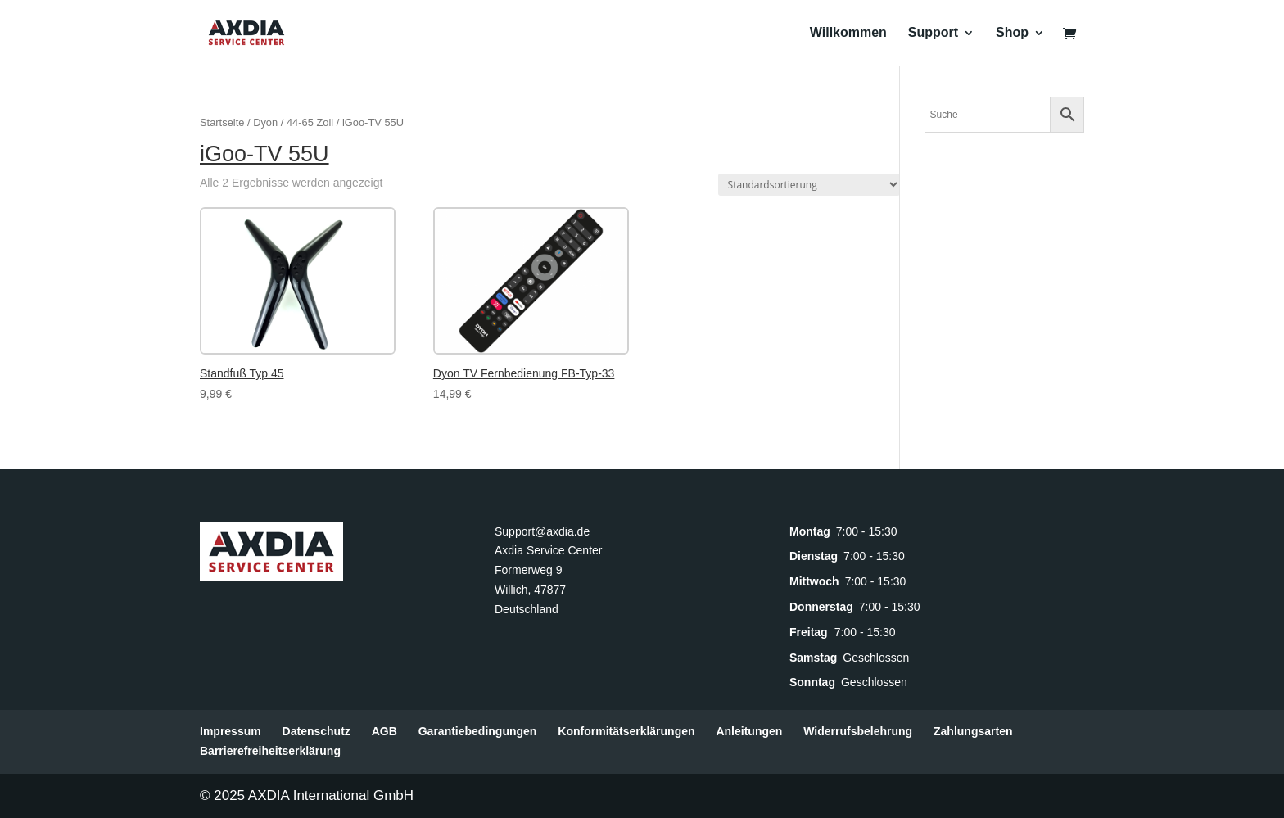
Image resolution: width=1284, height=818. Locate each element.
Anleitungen (749, 731)
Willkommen (848, 33)
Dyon (265, 122)
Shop (1012, 33)
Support (933, 33)
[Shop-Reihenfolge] (809, 185)
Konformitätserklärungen (626, 731)
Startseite (222, 122)
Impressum (230, 731)
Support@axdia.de (542, 531)
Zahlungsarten (973, 731)
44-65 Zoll (310, 122)
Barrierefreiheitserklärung (270, 750)
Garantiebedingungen (477, 731)
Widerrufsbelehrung (857, 731)
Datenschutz (316, 731)
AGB (384, 731)
